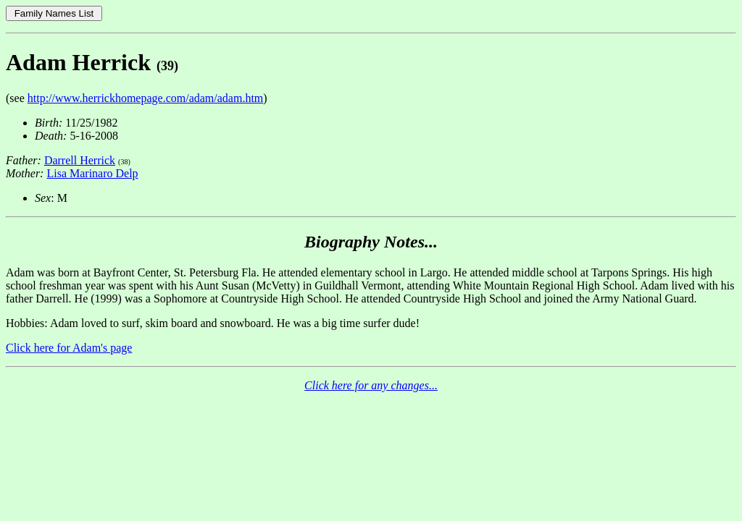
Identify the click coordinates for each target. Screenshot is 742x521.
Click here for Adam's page (69, 348)
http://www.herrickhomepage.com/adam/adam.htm (146, 98)
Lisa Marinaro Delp (92, 173)
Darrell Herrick (79, 160)
